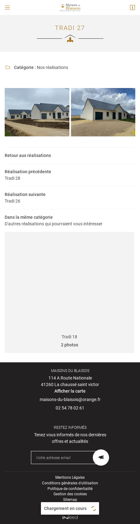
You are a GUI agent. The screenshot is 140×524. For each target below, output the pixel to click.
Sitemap (70, 499)
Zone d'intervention (70, 505)
